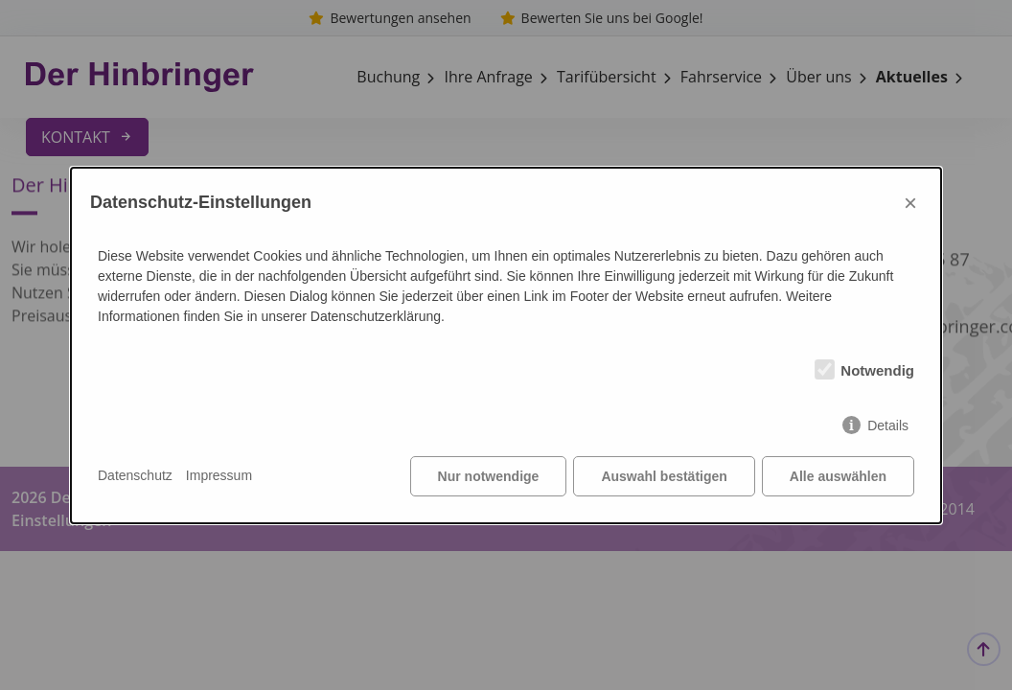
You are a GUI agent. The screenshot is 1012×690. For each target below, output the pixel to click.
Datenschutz (135, 475)
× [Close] (910, 203)
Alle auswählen (838, 476)
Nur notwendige (489, 476)
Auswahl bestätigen (663, 476)
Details (887, 425)
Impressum (219, 475)
